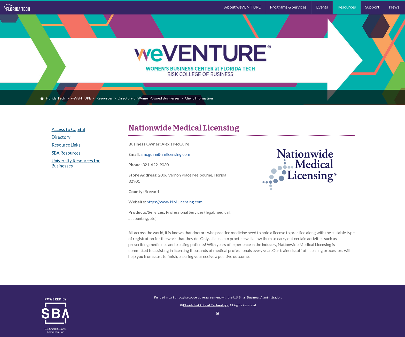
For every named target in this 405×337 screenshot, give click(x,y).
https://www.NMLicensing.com (174, 201)
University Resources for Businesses (76, 163)
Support (372, 6)
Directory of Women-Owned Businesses (149, 98)
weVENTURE (81, 98)
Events (322, 6)
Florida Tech (55, 98)
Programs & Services (288, 6)
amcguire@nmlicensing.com (165, 154)
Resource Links (66, 145)
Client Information (199, 98)
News (394, 6)
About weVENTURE (242, 6)
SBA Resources (66, 153)
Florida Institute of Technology (51, 8)
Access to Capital (68, 129)
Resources (347, 6)
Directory (61, 137)
